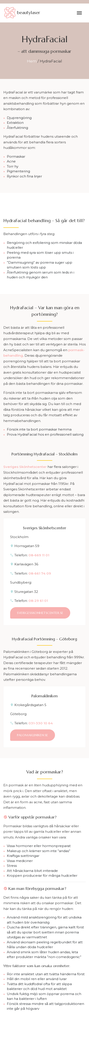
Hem (32, 61)
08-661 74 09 (39, 573)
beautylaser (22, 13)
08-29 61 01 (38, 601)
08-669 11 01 (38, 555)
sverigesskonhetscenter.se (40, 613)
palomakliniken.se (32, 735)
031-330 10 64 (40, 723)
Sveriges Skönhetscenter (25, 467)
